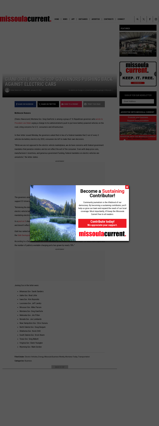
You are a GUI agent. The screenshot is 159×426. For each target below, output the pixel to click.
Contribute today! (102, 223)
